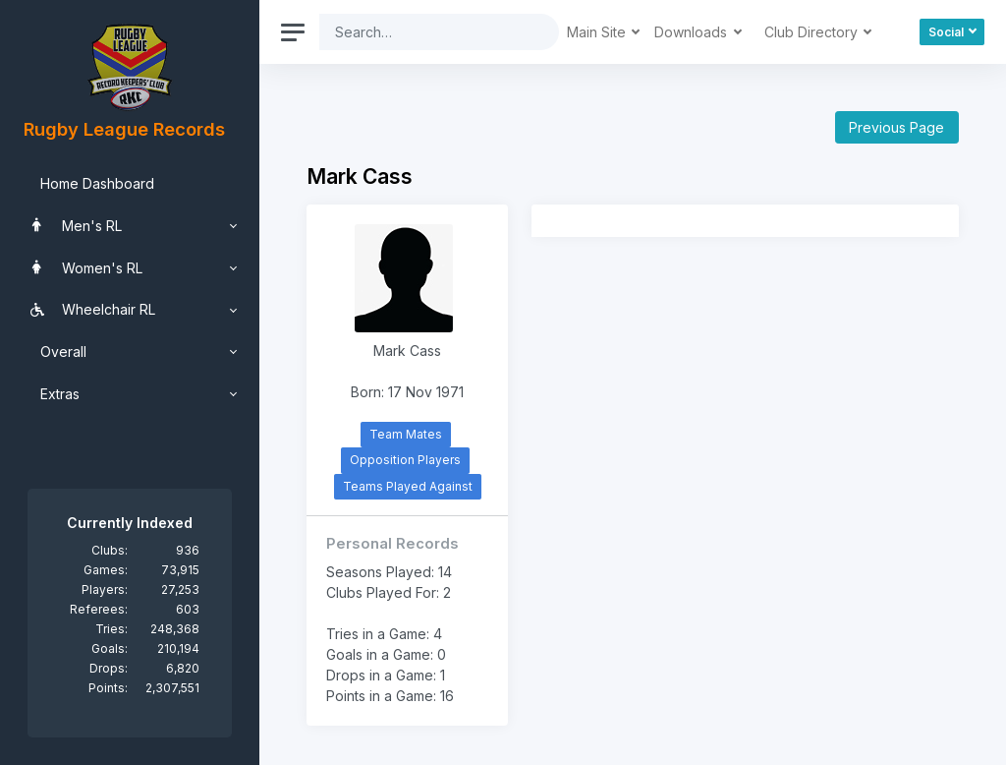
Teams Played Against (408, 486)
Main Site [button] (598, 32)
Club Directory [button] (813, 32)
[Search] (424, 32)
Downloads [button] (692, 32)
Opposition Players (405, 459)
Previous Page (896, 127)
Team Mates (405, 434)
